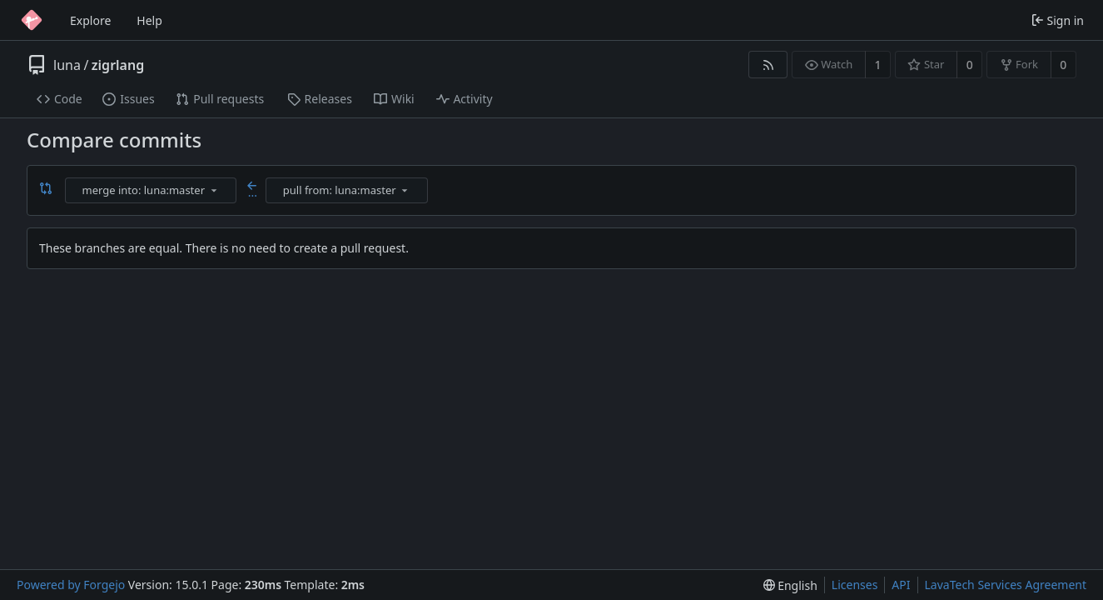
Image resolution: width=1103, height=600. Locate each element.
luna (67, 65)
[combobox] (152, 190)
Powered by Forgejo (71, 584)
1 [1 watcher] (878, 64)
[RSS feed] (768, 64)
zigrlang (118, 65)
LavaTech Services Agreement (1005, 584)
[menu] (214, 190)
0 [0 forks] (1063, 64)
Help (149, 20)
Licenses (855, 584)
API (901, 584)
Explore (90, 20)
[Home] (31, 20)
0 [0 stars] (969, 64)
